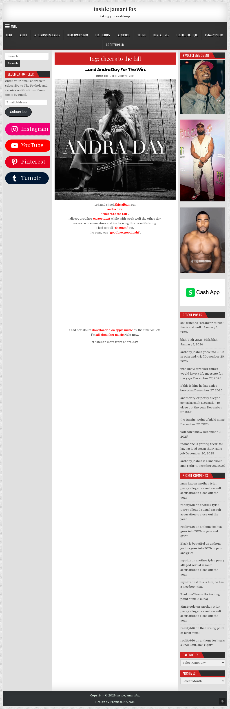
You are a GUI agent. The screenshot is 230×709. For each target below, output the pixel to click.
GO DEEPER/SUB (115, 44)
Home (9, 35)
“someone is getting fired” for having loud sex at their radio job (201, 448)
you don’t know (191, 432)
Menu (14, 26)
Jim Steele (188, 606)
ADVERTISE (123, 35)
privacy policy (214, 35)
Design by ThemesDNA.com (115, 702)
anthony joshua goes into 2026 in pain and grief (201, 531)
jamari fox (102, 75)
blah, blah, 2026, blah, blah (198, 339)
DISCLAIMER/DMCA (77, 35)
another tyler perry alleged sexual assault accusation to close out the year (200, 402)
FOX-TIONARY (102, 35)
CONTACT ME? (161, 35)
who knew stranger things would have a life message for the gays (201, 373)
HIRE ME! (141, 35)
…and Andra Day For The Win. (115, 69)
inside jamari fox (114, 8)
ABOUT (23, 35)
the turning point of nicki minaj (202, 419)
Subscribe (18, 112)
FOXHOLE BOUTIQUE (187, 35)
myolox (185, 560)
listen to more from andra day (116, 342)
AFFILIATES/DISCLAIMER (47, 35)
